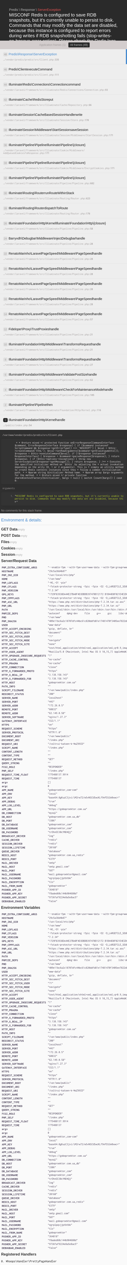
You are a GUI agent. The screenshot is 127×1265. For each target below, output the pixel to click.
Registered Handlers (18, 1254)
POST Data (10, 535)
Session (8, 554)
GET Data (9, 529)
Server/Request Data (19, 561)
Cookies (8, 548)
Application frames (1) (52, 45)
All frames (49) (79, 45)
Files (5, 542)
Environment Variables (20, 907)
